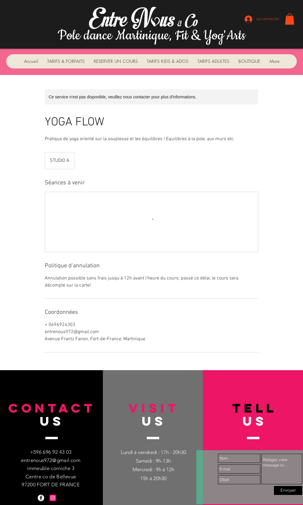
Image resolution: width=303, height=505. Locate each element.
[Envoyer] (288, 490)
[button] (289, 19)
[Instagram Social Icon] (53, 498)
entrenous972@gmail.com (50, 460)
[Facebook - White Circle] (41, 498)
